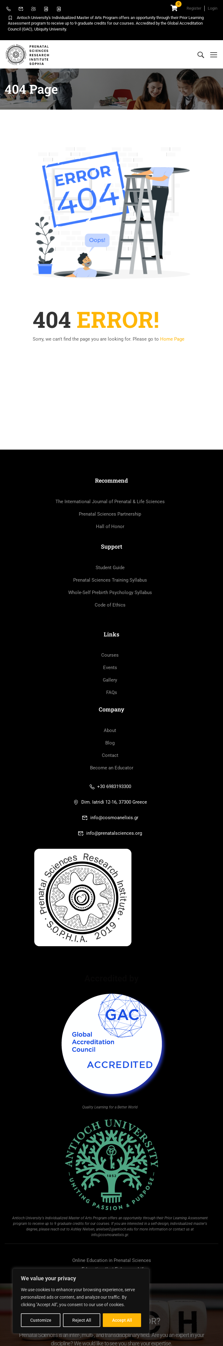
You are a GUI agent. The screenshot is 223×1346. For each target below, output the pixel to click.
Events (110, 667)
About (110, 730)
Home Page (172, 339)
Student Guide (110, 567)
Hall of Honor (110, 526)
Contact (110, 755)
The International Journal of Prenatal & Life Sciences (110, 501)
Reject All (81, 1320)
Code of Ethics (110, 605)
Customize (40, 1320)
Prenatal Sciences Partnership (110, 514)
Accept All (122, 1320)
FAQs (111, 692)
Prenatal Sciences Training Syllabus (110, 580)
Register (194, 8)
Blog (110, 743)
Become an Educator (111, 768)
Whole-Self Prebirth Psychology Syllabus (110, 592)
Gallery (110, 680)
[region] (80, 1301)
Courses (110, 655)
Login (212, 8)
